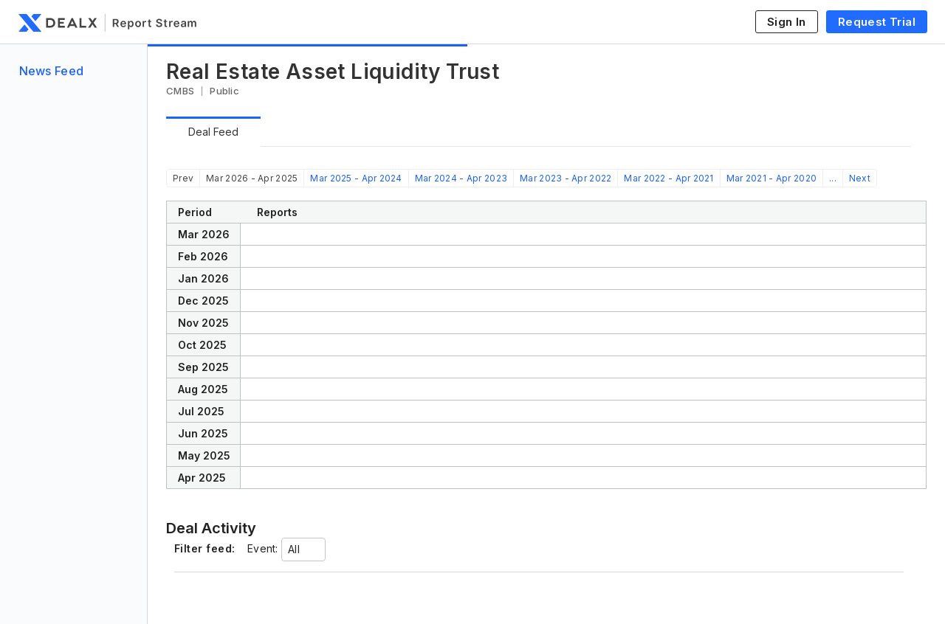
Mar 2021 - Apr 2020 (771, 178)
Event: (262, 548)
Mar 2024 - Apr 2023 (461, 178)
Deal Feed (213, 131)
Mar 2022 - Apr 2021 (668, 178)
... (832, 178)
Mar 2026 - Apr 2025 (252, 178)
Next (859, 178)
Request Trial (876, 22)
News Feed (51, 70)
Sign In (786, 22)
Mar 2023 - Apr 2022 (565, 178)
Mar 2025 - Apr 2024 (356, 178)
